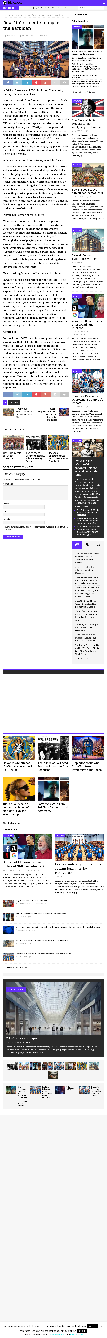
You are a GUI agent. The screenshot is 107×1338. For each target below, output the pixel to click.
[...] (89, 506)
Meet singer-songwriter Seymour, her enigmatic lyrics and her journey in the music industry (87, 84)
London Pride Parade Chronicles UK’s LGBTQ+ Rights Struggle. (88, 532)
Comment (8, 484)
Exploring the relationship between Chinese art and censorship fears (87, 468)
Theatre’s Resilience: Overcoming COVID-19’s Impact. (87, 399)
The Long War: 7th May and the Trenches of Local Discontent (87, 627)
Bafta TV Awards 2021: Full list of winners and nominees (87, 53)
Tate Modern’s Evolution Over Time (85, 257)
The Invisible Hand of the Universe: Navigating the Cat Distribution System (86, 580)
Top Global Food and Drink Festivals (32, 900)
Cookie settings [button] (56, 1335)
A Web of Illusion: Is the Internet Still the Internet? (87, 324)
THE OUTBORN (82, 658)
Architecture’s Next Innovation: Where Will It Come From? (42, 940)
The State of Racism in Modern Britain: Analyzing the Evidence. (88, 124)
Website (6, 519)
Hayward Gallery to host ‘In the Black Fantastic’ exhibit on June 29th (88, 521)
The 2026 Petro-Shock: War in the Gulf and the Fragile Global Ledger (85, 604)
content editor (28, 36)
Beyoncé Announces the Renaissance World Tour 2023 (58, 457)
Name (6, 504)
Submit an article (80, 21)
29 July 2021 (79, 131)
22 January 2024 (24, 930)
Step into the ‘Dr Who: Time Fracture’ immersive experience (87, 766)
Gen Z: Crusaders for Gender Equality (12, 455)
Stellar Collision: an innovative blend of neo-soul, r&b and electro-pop (16, 809)
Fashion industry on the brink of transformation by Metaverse (78, 868)
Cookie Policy (76, 1335)
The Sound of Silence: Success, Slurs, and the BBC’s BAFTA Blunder (85, 638)
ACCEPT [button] (92, 1326)
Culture (41, 36)
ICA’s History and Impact (88, 526)
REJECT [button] (82, 1331)
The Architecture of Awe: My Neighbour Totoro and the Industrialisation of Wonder (22, 1096)
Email (5, 511)
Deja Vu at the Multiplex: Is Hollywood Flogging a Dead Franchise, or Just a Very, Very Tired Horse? (86, 67)
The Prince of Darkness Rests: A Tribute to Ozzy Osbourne (35, 457)
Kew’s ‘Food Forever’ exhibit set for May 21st (87, 191)
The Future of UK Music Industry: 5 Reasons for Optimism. (88, 512)
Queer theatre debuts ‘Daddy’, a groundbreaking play (86, 59)
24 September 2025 (82, 332)
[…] (80, 156)
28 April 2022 (12, 36)
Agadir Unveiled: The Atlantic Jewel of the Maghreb (84, 570)
